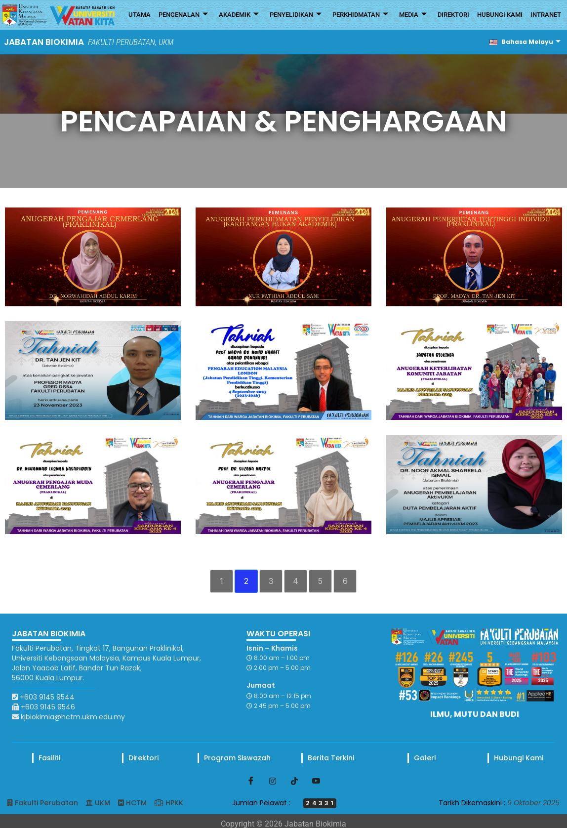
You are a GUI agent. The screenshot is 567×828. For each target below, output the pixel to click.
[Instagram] (272, 780)
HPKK (174, 803)
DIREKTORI (453, 14)
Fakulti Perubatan (46, 803)
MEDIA (413, 15)
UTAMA (139, 14)
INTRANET (545, 14)
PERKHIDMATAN (360, 15)
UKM (102, 803)
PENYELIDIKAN (296, 15)
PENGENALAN (183, 15)
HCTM (136, 803)
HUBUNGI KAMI (500, 14)
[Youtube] (316, 780)
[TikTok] (294, 780)
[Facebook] (250, 780)
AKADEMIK (239, 15)
